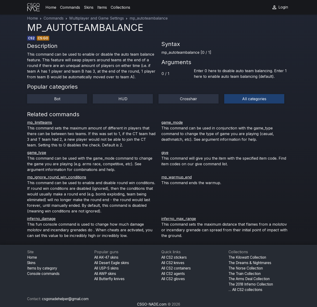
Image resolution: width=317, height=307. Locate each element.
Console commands (43, 273)
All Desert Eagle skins (111, 263)
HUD (122, 98)
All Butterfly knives (109, 279)
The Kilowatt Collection (247, 257)
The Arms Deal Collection (249, 279)
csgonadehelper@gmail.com (65, 299)
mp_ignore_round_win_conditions (56, 177)
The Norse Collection (245, 268)
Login (280, 7)
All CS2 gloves (173, 279)
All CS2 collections (247, 289)
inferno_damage (41, 218)
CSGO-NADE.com (152, 304)
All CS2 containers (176, 268)
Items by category (42, 268)
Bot (57, 98)
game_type (36, 152)
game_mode (172, 122)
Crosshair (188, 98)
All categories (254, 98)
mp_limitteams (39, 122)
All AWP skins (105, 273)
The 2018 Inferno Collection (250, 284)
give (164, 152)
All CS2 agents (173, 273)
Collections (120, 7)
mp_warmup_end (176, 177)
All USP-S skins (106, 268)
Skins (88, 7)
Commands (70, 7)
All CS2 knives (172, 263)
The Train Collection (244, 273)
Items (102, 7)
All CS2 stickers (174, 257)
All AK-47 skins (106, 257)
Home (50, 7)
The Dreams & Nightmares (249, 263)
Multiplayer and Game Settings (96, 18)
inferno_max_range (178, 218)
